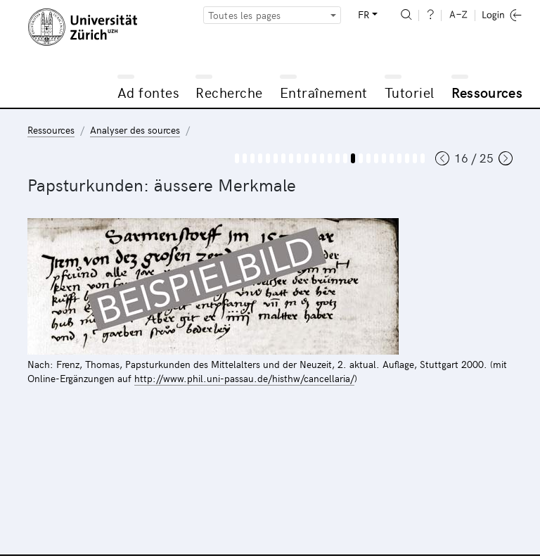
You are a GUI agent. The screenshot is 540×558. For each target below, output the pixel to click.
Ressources (487, 91)
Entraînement (324, 91)
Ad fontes (148, 91)
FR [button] (363, 14)
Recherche (229, 91)
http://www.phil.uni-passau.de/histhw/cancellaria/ (244, 378)
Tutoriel (410, 91)
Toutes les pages (244, 15)
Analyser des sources (135, 130)
